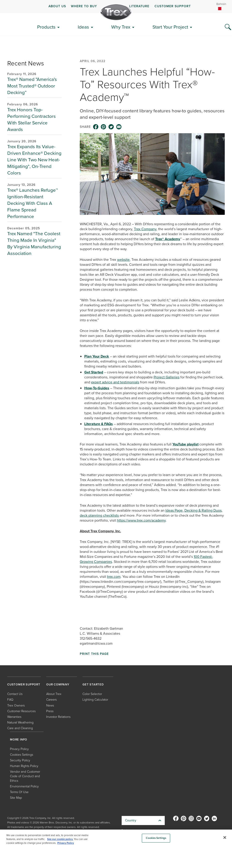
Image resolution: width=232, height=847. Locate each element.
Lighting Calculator (95, 699)
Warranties (14, 716)
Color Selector (92, 694)
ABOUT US (57, 6)
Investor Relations (58, 716)
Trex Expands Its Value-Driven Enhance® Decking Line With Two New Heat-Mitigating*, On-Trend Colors (34, 159)
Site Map (16, 797)
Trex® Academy (167, 239)
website (123, 259)
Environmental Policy (24, 786)
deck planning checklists (99, 515)
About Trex (53, 694)
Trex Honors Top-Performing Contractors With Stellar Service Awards (31, 119)
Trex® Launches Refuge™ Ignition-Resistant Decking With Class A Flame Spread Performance (32, 203)
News (50, 705)
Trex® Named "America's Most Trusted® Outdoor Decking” (32, 86)
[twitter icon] (111, 127)
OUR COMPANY (57, 684)
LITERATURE (139, 6)
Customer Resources (21, 711)
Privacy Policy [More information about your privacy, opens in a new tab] (65, 843)
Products (46, 26)
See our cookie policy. (60, 839)
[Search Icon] (228, 27)
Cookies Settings (21, 754)
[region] (116, 838)
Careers (51, 699)
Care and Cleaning (20, 728)
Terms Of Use (19, 792)
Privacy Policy (19, 749)
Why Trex (120, 26)
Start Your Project (170, 26)
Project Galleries (166, 377)
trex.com (114, 576)
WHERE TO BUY (84, 6)
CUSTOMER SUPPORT (173, 6)
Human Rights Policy (24, 766)
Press (49, 711)
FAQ (10, 699)
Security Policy (20, 760)
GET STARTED (93, 684)
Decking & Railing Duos (203, 510)
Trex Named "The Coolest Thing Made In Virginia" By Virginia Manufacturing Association (34, 243)
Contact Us (14, 694)
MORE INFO (18, 739)
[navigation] (116, 6)
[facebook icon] (96, 127)
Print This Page (94, 654)
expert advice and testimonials (115, 382)
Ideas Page (174, 510)
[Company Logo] (116, 12)
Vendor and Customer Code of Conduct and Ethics (25, 776)
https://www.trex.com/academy (141, 520)
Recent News (25, 63)
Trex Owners (16, 705)
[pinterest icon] (103, 127)
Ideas (83, 26)
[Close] (225, 837)
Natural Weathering (20, 722)
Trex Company (145, 229)
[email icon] (119, 127)
